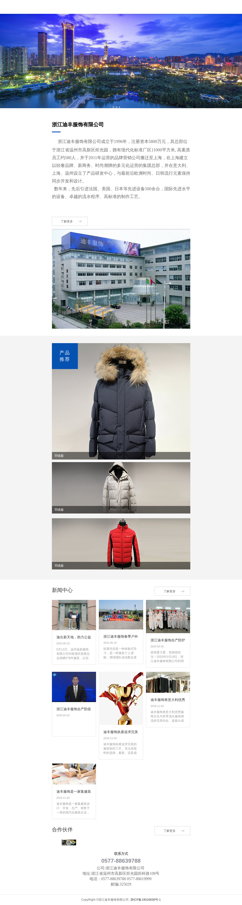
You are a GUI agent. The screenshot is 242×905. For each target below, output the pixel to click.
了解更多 (67, 221)
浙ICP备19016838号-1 (145, 899)
